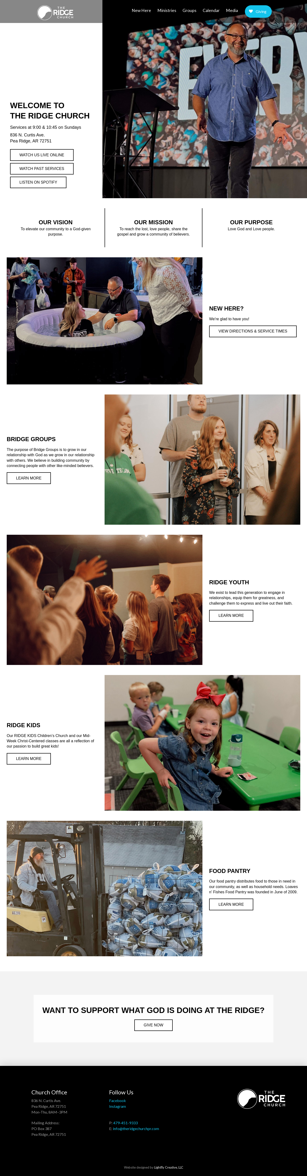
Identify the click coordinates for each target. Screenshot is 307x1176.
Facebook (117, 1100)
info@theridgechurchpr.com (136, 1128)
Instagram (117, 1106)
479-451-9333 (125, 1122)
